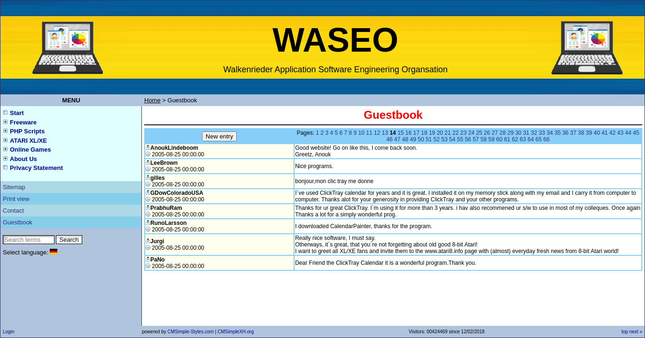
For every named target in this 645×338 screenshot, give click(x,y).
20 (440, 133)
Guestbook (17, 222)
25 (479, 133)
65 (539, 139)
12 (377, 133)
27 (495, 133)
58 (484, 139)
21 (447, 133)
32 (534, 133)
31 (526, 133)
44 (628, 133)
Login (8, 331)
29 (510, 133)
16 (408, 133)
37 (573, 133)
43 (620, 133)
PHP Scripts (27, 131)
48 (405, 139)
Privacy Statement (36, 167)
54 (452, 139)
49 (413, 139)
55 (460, 139)
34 (549, 133)
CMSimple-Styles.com (191, 331)
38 (581, 133)
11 (369, 133)
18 (424, 133)
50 (421, 139)
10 (361, 133)
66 (546, 139)
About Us (23, 158)
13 (385, 133)
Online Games (30, 149)
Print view (16, 198)
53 (444, 139)
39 (589, 133)
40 (597, 133)
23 (463, 133)
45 (636, 133)
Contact (13, 210)
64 (531, 139)
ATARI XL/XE (28, 140)
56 (468, 139)
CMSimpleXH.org (236, 331)
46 (389, 139)
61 (507, 139)
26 (487, 133)
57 (476, 139)
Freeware (23, 122)
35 (557, 133)
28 (502, 133)
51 (429, 139)
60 (499, 139)
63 (523, 139)
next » (635, 331)
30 (518, 133)
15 (400, 133)
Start (17, 112)
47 (397, 139)
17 (416, 133)
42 (612, 133)
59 (492, 139)
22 (455, 133)
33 (542, 133)
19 (432, 133)
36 (565, 133)
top (625, 331)
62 (515, 139)
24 (471, 133)
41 (604, 133)
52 (437, 139)
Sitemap (14, 187)
